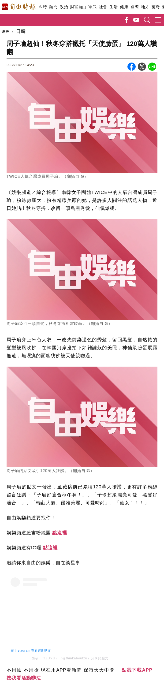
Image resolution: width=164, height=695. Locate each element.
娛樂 (5, 31)
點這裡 (59, 532)
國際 (134, 7)
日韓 (21, 31)
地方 (145, 7)
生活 (113, 7)
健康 (124, 7)
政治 (64, 7)
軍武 (92, 7)
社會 (103, 7)
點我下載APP (137, 670)
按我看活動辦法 (24, 677)
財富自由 (78, 7)
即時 (43, 7)
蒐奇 (156, 7)
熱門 (53, 7)
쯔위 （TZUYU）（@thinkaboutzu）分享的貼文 (70, 658)
